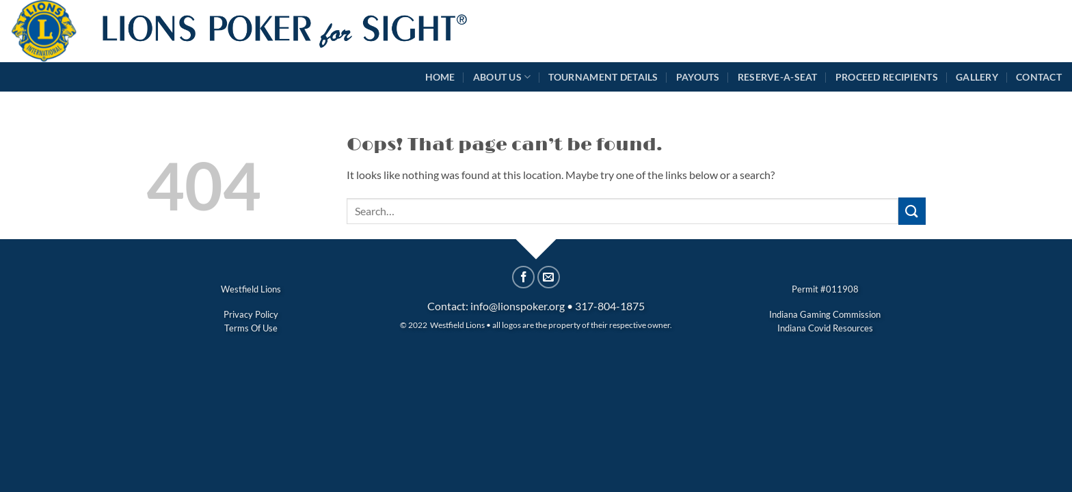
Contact (1039, 77)
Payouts (698, 77)
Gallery (977, 77)
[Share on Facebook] (523, 277)
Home (440, 77)
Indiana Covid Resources (825, 328)
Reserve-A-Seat (778, 77)
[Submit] (912, 210)
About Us (502, 76)
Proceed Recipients (886, 77)
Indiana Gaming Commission (825, 314)
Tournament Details (603, 77)
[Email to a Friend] (548, 277)
